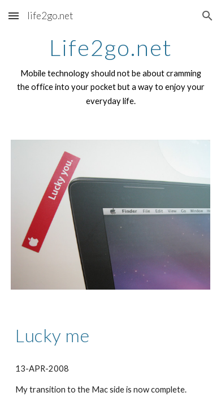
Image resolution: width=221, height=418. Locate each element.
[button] (13, 15)
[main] (110, 72)
